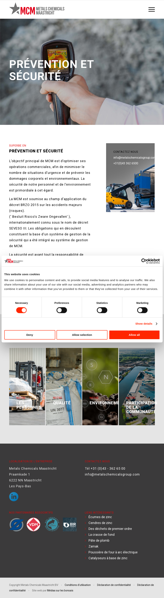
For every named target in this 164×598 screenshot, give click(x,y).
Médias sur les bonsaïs (60, 590)
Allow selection (82, 334)
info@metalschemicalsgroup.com (134, 157)
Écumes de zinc (100, 517)
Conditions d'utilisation (78, 584)
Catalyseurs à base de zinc (108, 558)
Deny (29, 334)
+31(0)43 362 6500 (125, 163)
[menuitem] (151, 9)
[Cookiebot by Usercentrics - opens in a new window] (144, 261)
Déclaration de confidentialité (114, 584)
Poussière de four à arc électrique (113, 552)
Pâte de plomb (99, 540)
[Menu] (151, 9)
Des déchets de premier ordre (110, 529)
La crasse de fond (102, 534)
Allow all (134, 334)
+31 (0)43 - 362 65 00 (108, 468)
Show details (143, 323)
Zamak (93, 546)
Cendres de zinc (100, 523)
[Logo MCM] (36, 9)
